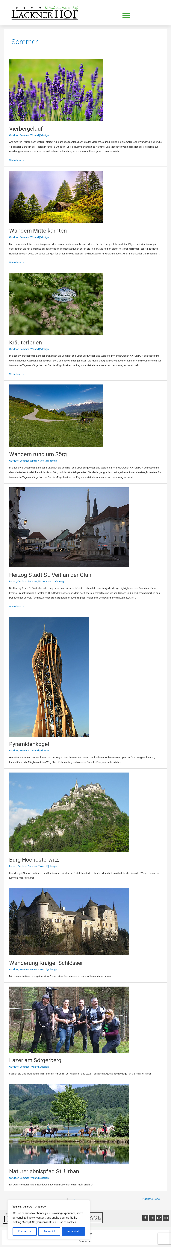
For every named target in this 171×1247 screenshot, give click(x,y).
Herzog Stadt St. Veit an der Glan (50, 575)
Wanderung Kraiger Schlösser (46, 963)
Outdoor (14, 135)
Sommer (24, 135)
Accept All (73, 1231)
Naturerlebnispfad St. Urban (44, 1171)
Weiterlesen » (16, 160)
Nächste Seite (153, 1199)
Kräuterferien (25, 342)
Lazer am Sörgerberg (35, 1060)
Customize (24, 1231)
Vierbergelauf (26, 128)
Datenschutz (85, 1241)
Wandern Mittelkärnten (38, 230)
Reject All (49, 1231)
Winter (33, 460)
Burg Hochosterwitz (34, 859)
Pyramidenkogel (29, 744)
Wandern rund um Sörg (38, 454)
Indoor (12, 581)
